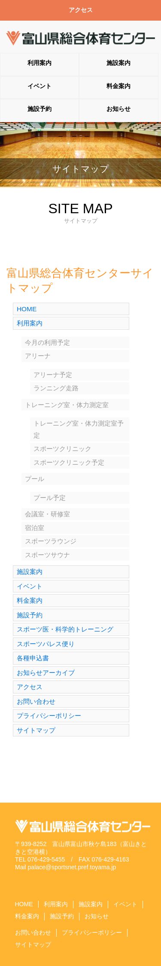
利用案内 (39, 62)
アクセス (81, 9)
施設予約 (39, 108)
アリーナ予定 (52, 374)
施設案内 (118, 62)
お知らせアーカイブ (46, 672)
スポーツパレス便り (46, 643)
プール (34, 478)
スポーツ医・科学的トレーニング (65, 629)
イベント (39, 86)
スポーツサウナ (47, 554)
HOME (26, 309)
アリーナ (38, 355)
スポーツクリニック (62, 448)
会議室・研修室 (47, 514)
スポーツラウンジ (50, 541)
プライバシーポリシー (49, 715)
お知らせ (118, 108)
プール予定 (49, 497)
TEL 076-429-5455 (40, 859)
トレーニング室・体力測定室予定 (78, 429)
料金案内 (118, 86)
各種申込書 (33, 658)
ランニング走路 (56, 388)
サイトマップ (36, 730)
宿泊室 (34, 527)
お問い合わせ (36, 701)
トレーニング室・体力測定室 (67, 404)
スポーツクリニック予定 (68, 462)
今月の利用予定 (47, 342)
